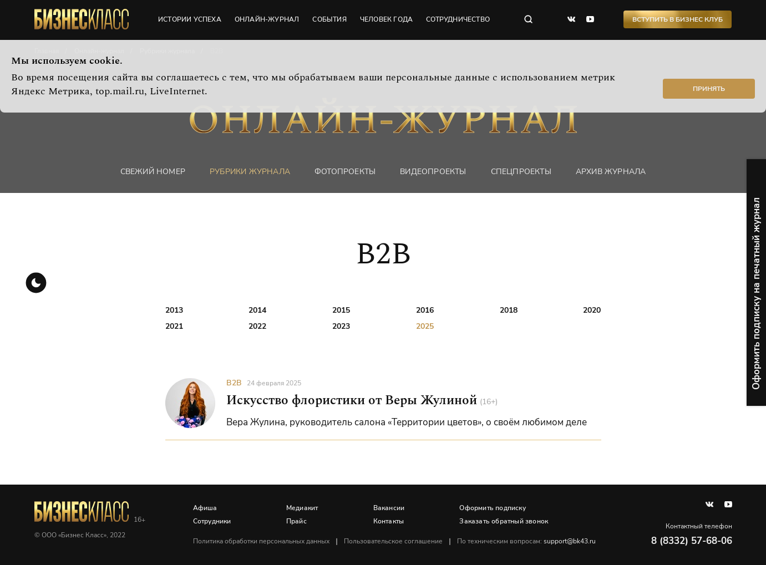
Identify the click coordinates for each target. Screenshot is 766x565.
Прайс (296, 521)
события (329, 19)
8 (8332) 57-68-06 (691, 541)
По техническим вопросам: (526, 541)
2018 (509, 310)
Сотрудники (212, 521)
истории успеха (189, 19)
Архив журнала (611, 171)
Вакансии (389, 507)
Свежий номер (152, 171)
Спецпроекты (521, 171)
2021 (174, 326)
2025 (425, 326)
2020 (592, 310)
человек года (386, 19)
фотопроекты (345, 171)
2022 (257, 326)
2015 (341, 310)
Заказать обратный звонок (503, 521)
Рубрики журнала (250, 171)
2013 (174, 310)
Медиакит (302, 507)
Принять (709, 88)
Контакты (388, 521)
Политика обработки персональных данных (261, 541)
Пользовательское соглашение (393, 541)
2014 (257, 310)
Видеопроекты (433, 171)
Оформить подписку (492, 507)
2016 (425, 310)
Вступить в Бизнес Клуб (677, 19)
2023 (341, 326)
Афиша (205, 507)
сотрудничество (458, 19)
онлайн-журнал (267, 19)
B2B (234, 383)
